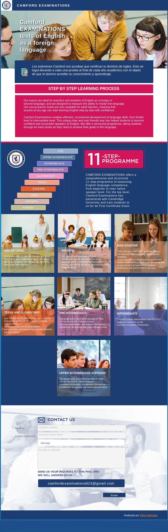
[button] (9, 37)
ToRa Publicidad (148, 515)
